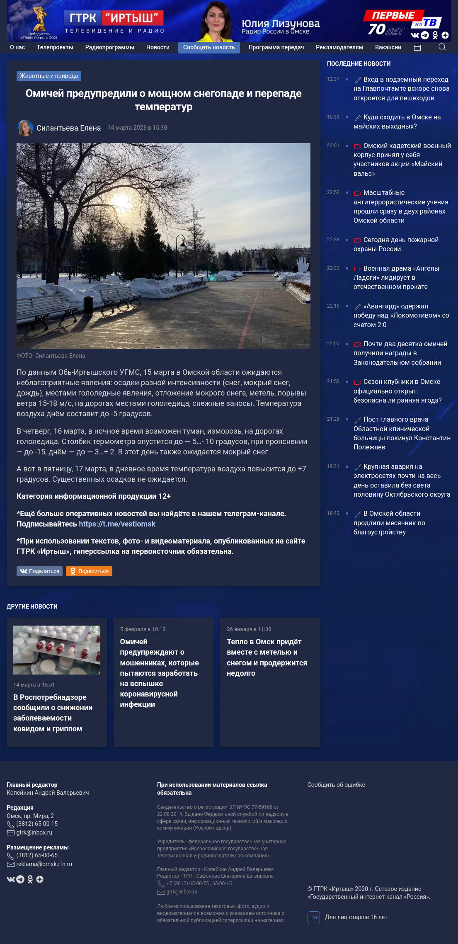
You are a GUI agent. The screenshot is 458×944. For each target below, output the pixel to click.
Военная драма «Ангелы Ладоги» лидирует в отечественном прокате (396, 278)
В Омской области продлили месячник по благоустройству (389, 523)
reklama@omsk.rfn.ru (44, 864)
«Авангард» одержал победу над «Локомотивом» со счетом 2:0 (401, 315)
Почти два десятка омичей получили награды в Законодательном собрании (401, 353)
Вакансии (388, 47)
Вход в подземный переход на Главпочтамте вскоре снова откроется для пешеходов (402, 88)
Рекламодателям (339, 47)
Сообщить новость (209, 47)
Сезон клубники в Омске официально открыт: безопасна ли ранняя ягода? (398, 391)
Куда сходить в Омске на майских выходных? (397, 121)
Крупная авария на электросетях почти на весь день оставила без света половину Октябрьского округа (402, 480)
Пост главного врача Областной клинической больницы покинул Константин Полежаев (402, 433)
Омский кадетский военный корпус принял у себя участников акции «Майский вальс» (402, 159)
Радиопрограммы (109, 47)
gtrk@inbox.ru (34, 832)
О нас (17, 47)
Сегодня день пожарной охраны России (396, 244)
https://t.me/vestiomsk (117, 523)
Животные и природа (49, 76)
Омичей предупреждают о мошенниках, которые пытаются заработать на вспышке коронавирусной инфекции (159, 673)
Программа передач (276, 47)
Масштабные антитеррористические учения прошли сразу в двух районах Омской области (401, 206)
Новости (158, 47)
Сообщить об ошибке (336, 784)
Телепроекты (55, 47)
